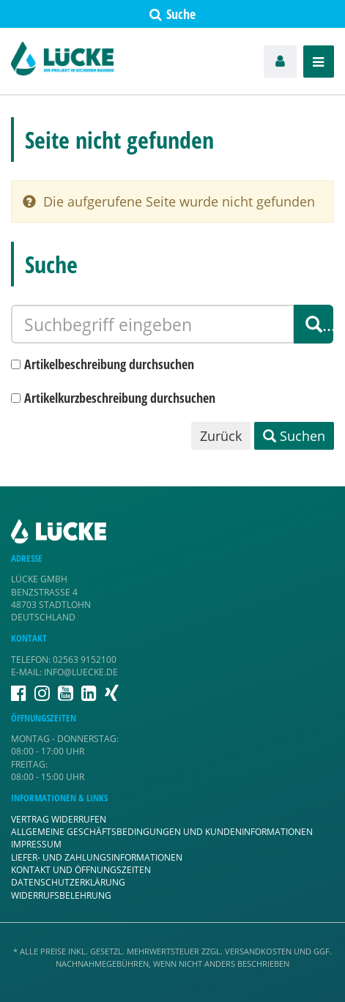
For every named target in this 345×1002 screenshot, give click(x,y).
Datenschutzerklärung (68, 882)
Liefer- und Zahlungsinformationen (96, 857)
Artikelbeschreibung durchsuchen (109, 364)
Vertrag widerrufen (58, 819)
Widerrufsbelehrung (61, 895)
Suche (172, 14)
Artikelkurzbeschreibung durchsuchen (119, 398)
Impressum (36, 844)
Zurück (221, 436)
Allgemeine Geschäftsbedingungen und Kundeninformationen (162, 831)
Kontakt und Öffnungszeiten (81, 870)
